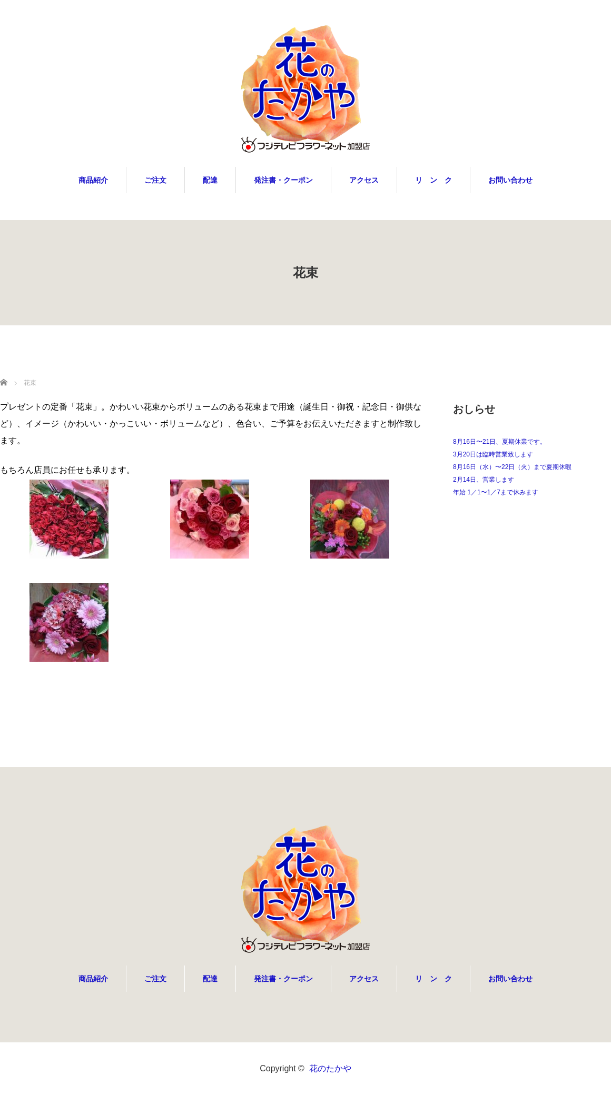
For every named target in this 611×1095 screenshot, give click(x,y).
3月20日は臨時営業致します (493, 454)
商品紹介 (93, 180)
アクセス (364, 180)
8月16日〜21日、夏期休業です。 (499, 441)
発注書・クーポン (283, 180)
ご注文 (155, 180)
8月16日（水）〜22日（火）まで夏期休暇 (512, 467)
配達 (210, 180)
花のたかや (330, 1068)
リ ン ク (433, 180)
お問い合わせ (510, 180)
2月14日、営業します (483, 479)
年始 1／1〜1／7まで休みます (495, 492)
